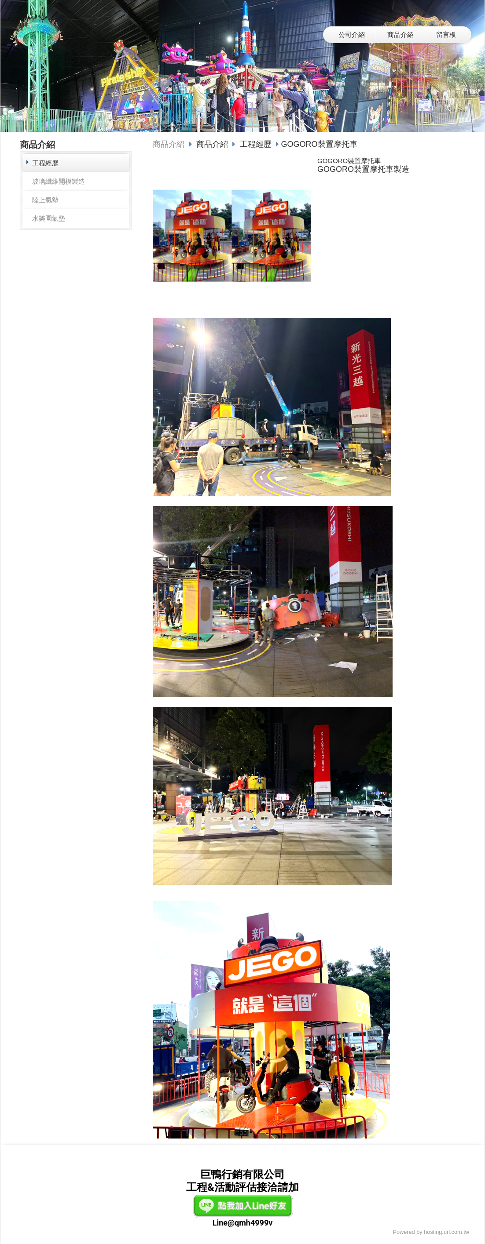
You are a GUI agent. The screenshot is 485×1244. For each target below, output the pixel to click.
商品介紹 (168, 144)
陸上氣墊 (45, 200)
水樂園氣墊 (48, 218)
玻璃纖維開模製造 (58, 181)
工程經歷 (45, 163)
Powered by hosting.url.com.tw (431, 1232)
